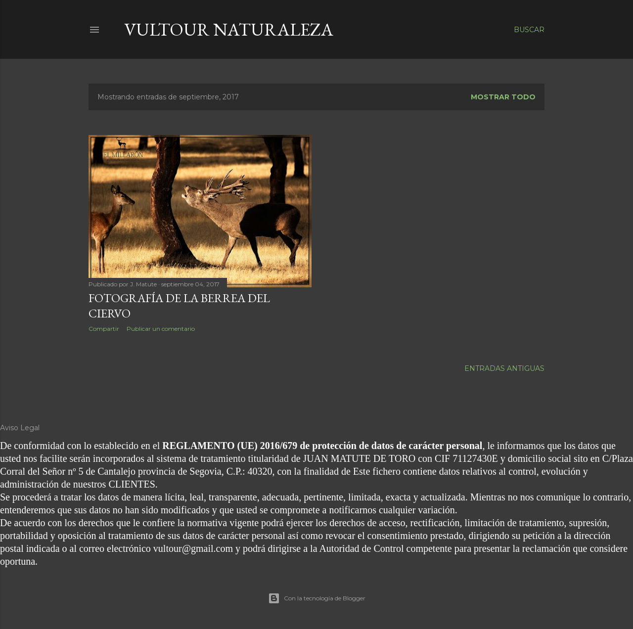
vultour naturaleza (228, 29)
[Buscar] (529, 30)
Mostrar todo (503, 96)
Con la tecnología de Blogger (316, 598)
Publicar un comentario (161, 328)
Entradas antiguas (504, 368)
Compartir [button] (104, 328)
